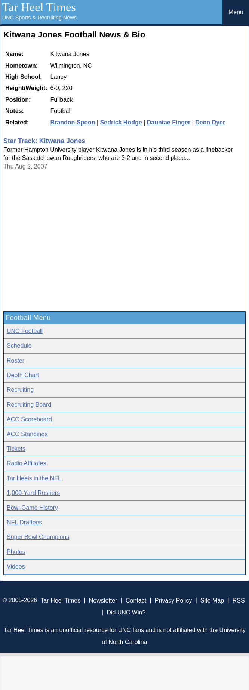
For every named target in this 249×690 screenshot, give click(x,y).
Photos (16, 552)
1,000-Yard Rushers (33, 493)
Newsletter (103, 600)
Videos (16, 566)
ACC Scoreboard (29, 419)
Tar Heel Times (39, 7)
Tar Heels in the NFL (34, 478)
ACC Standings (27, 434)
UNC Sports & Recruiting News (39, 18)
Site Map (212, 600)
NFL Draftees (24, 522)
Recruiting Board (29, 404)
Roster (15, 360)
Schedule (19, 345)
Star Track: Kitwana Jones (44, 141)
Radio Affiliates (26, 463)
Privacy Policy (173, 600)
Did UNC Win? (126, 612)
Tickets (16, 449)
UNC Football (25, 331)
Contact (136, 600)
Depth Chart (23, 375)
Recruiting (20, 389)
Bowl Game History (32, 508)
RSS (239, 600)
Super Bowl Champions (38, 537)
